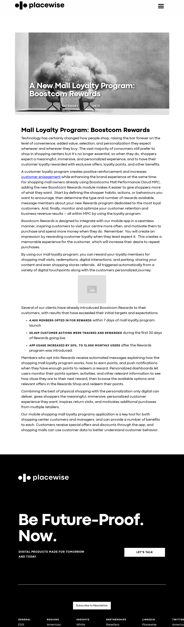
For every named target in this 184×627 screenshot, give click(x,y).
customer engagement (41, 177)
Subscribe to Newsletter (92, 605)
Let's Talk (144, 552)
